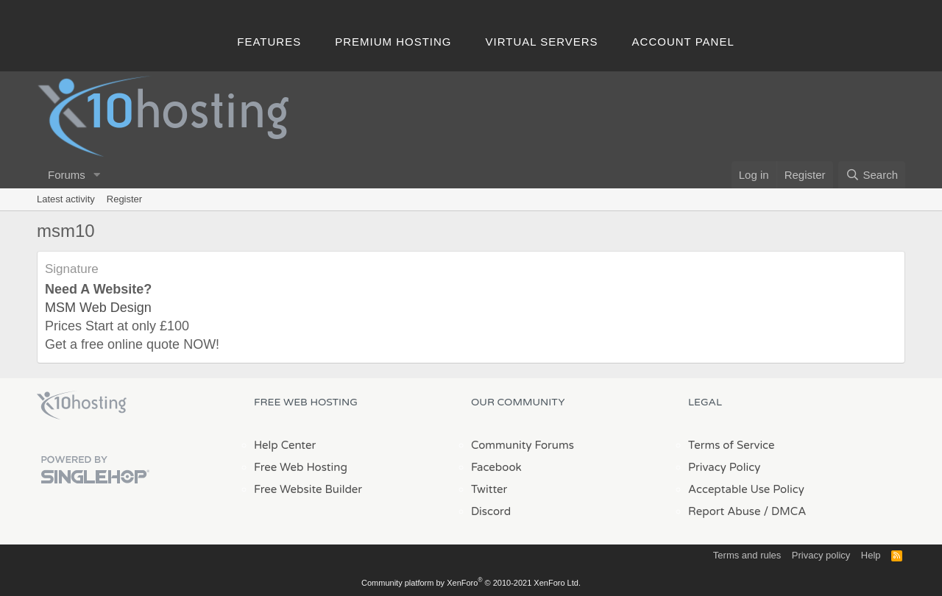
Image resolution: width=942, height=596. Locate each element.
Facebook (496, 467)
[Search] (871, 174)
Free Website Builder (308, 489)
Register (124, 199)
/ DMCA (784, 511)
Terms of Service (731, 445)
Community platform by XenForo (471, 582)
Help (871, 555)
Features (269, 41)
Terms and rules (747, 555)
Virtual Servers (542, 41)
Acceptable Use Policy (746, 489)
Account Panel (683, 41)
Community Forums (522, 445)
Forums (66, 174)
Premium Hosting (393, 41)
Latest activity (66, 199)
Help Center (285, 445)
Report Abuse (724, 511)
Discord (491, 511)
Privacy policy (821, 555)
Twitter (489, 489)
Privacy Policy (724, 467)
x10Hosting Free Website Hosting (82, 405)
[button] (97, 174)
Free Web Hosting (300, 467)
